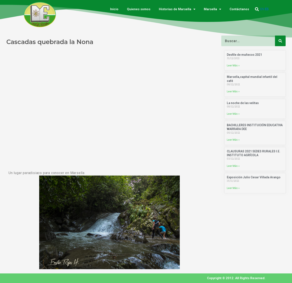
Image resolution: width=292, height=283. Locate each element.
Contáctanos (239, 9)
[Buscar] (280, 41)
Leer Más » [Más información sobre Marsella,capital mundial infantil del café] (233, 91)
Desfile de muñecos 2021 (244, 54)
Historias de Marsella (177, 9)
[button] (256, 9)
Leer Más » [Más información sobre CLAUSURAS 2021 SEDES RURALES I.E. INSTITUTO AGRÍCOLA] (233, 165)
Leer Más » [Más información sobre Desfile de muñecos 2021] (233, 65)
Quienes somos (138, 9)
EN (262, 9)
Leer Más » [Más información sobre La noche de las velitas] (233, 113)
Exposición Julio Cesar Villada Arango (253, 177)
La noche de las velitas (243, 103)
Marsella (212, 9)
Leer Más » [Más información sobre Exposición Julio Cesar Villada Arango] (233, 188)
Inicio (114, 9)
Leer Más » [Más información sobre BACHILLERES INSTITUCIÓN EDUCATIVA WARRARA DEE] (233, 140)
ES (267, 9)
